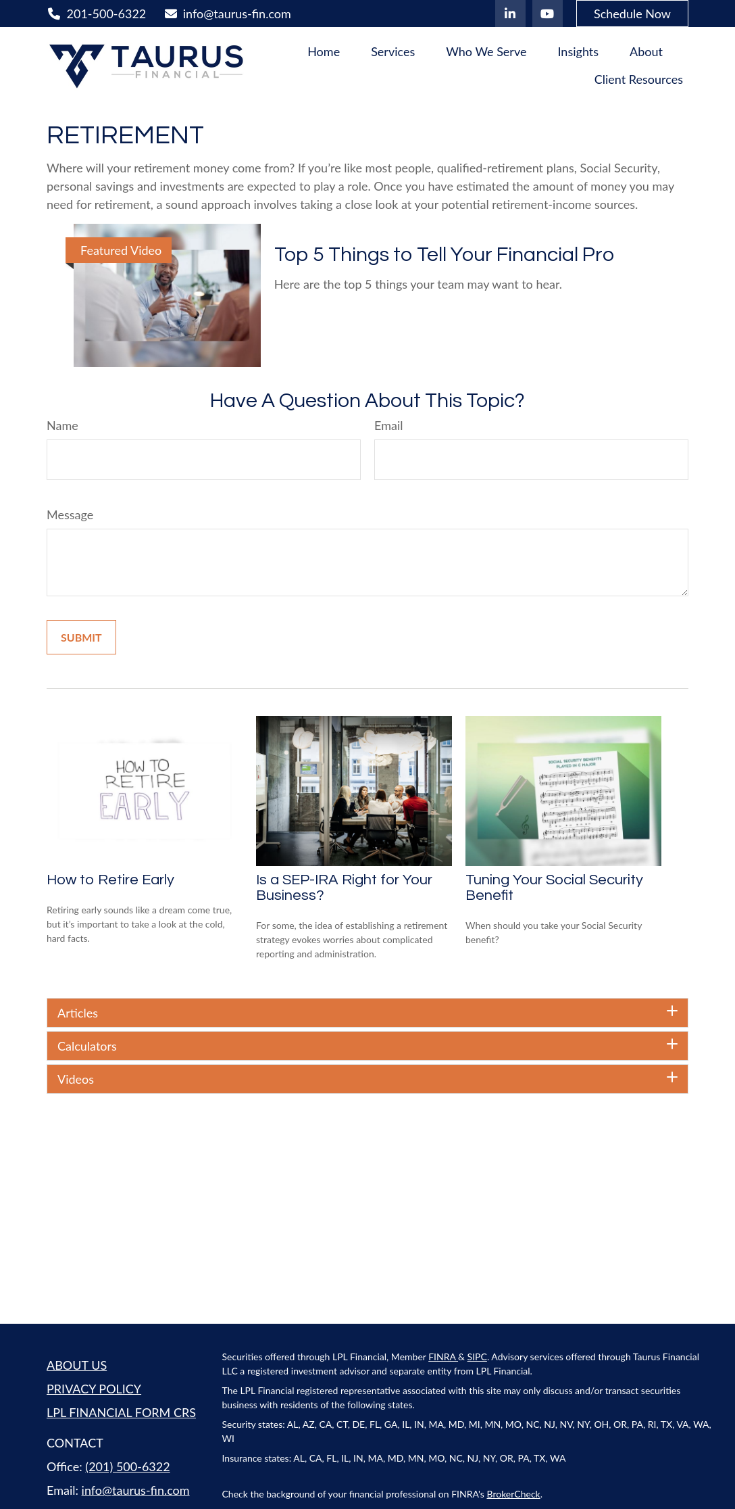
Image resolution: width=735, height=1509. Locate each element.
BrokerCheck (513, 1494)
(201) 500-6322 (127, 1466)
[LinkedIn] (510, 13)
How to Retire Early (110, 880)
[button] (323, 50)
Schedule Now (632, 13)
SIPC (477, 1356)
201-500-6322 (96, 13)
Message (70, 514)
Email (388, 425)
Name (62, 425)
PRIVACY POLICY (94, 1388)
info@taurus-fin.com (227, 13)
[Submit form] (81, 637)
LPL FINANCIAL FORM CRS (121, 1412)
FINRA (443, 1356)
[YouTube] (547, 13)
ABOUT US (77, 1365)
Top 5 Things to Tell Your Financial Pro (444, 254)
